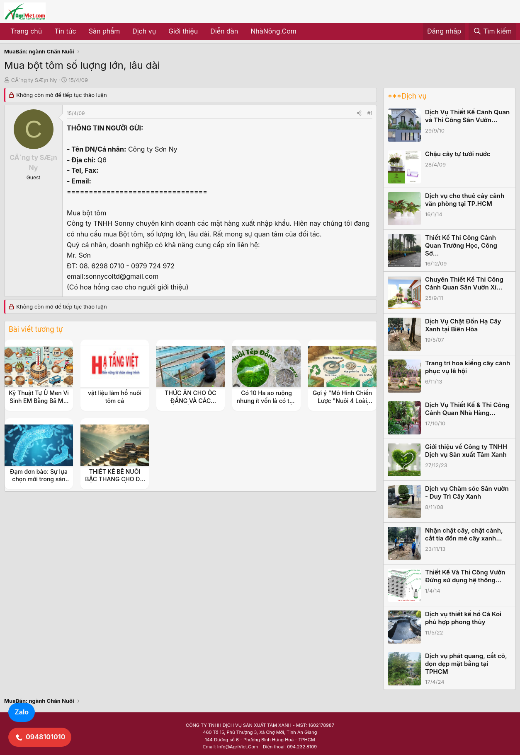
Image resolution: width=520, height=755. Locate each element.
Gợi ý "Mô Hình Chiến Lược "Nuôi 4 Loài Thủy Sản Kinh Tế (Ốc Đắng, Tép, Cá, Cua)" (342, 404)
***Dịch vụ (407, 96)
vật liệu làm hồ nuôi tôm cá (114, 396)
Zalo (22, 712)
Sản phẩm (104, 31)
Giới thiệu (183, 31)
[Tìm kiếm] (492, 31)
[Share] (359, 113)
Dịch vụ (144, 31)
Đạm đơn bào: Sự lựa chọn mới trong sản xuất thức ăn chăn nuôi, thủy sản (39, 483)
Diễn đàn (224, 31)
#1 (369, 113)
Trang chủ (26, 31)
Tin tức (65, 31)
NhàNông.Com (273, 31)
